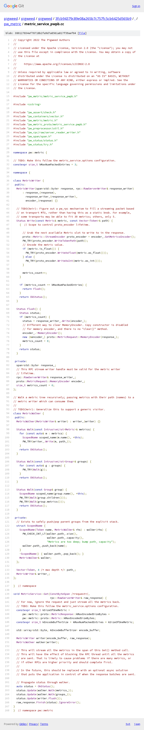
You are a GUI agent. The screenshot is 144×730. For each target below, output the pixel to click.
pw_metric (12, 24)
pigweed (11, 18)
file (82, 33)
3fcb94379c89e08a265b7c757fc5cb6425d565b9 (93, 18)
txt (128, 724)
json (137, 724)
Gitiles (23, 724)
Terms (44, 724)
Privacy (33, 724)
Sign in (136, 6)
